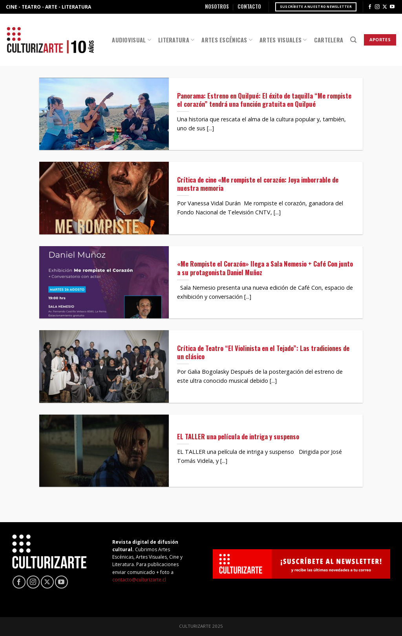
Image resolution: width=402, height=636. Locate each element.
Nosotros (217, 6)
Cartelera (329, 40)
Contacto (249, 6)
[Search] (353, 40)
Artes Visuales (283, 40)
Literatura (176, 40)
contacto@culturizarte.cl (139, 579)
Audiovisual (131, 40)
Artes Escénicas (226, 40)
